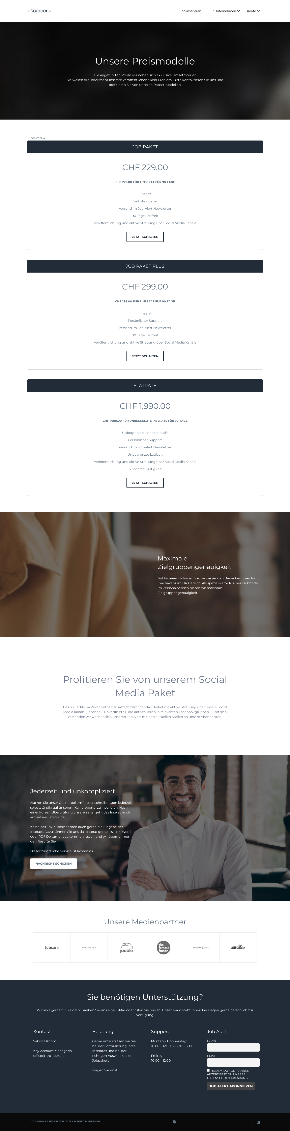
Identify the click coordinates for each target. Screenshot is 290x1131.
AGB (61, 1121)
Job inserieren (190, 11)
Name (211, 1040)
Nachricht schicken (53, 863)
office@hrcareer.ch (48, 1056)
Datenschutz (74, 1121)
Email (211, 1056)
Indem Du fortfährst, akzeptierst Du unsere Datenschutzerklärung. (228, 1074)
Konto (251, 11)
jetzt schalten (145, 237)
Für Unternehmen (222, 11)
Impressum (92, 1121)
